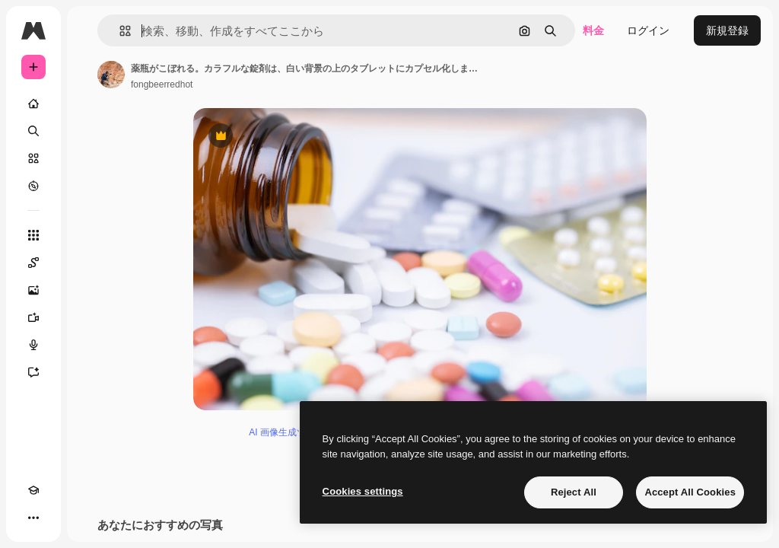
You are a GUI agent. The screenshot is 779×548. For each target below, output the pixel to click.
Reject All (573, 492)
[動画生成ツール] (33, 317)
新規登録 (727, 30)
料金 (593, 30)
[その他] (33, 517)
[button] (119, 31)
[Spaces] (33, 262)
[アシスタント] (33, 372)
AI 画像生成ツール (286, 434)
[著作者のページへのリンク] (111, 74)
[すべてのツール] (33, 235)
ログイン (648, 30)
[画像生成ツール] (33, 290)
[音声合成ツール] (33, 345)
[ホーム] (33, 103)
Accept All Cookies (690, 492)
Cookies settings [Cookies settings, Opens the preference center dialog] (363, 491)
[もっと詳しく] (33, 186)
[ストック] (33, 158)
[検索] (33, 131)
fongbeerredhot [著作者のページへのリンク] (161, 84)
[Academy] (33, 490)
